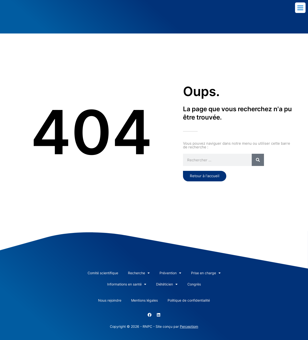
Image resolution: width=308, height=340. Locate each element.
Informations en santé (126, 284)
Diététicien (167, 284)
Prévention (170, 273)
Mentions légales (144, 300)
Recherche (139, 273)
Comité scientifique (103, 273)
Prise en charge (206, 273)
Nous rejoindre (109, 300)
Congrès (194, 284)
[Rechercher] (258, 160)
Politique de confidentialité (189, 300)
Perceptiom (189, 326)
